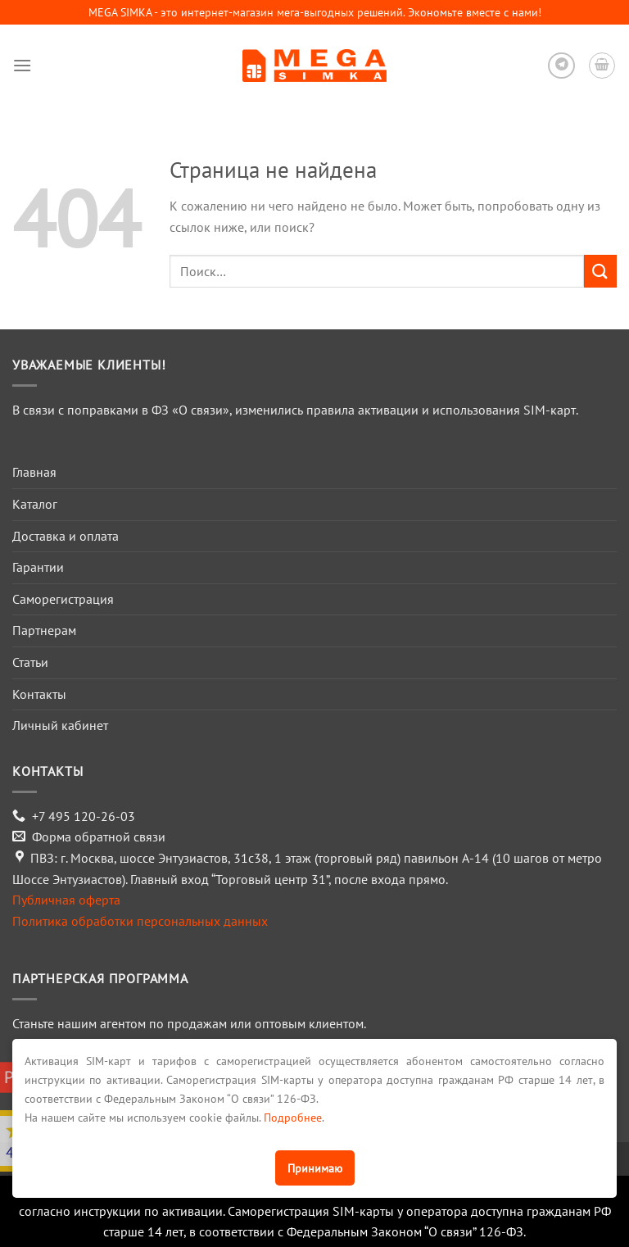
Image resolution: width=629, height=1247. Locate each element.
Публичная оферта (66, 899)
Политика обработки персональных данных (140, 921)
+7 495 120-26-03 (83, 816)
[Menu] (22, 65)
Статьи (30, 662)
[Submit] (600, 271)
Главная (34, 472)
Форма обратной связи (98, 836)
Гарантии (38, 567)
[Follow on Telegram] (561, 65)
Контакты (39, 694)
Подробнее (293, 1117)
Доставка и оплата (65, 536)
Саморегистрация (63, 599)
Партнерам (44, 630)
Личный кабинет (60, 725)
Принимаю (314, 1168)
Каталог (34, 504)
